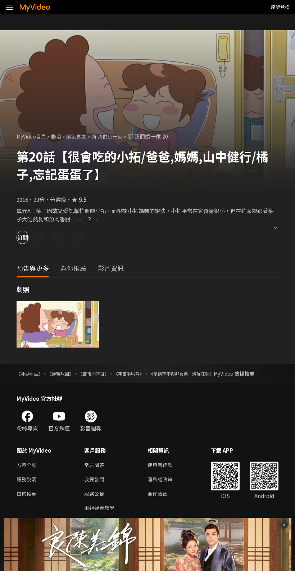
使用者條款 (163, 473)
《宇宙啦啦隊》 (147, 373)
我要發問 (95, 488)
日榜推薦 (27, 503)
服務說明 (27, 488)
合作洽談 (160, 503)
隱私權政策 (163, 488)
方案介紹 (27, 473)
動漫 (59, 136)
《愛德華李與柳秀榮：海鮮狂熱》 (209, 373)
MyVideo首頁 (33, 136)
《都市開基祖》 (106, 373)
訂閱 (31, 237)
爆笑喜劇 (81, 136)
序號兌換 (280, 7)
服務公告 (95, 503)
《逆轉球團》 (68, 373)
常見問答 (95, 473)
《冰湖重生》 (32, 373)
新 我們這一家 (113, 136)
